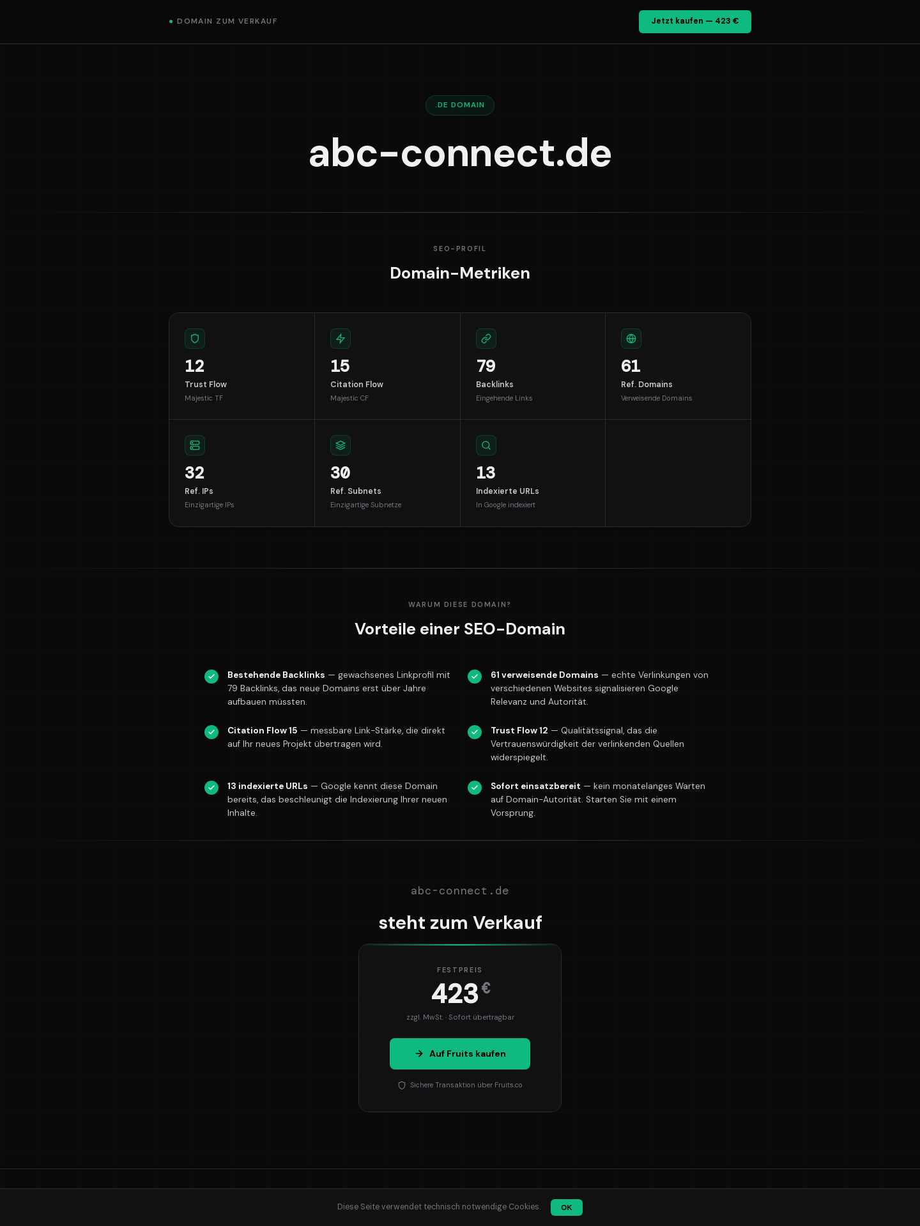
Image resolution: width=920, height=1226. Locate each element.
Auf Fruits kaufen (460, 1053)
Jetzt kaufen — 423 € (695, 21)
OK (566, 1207)
